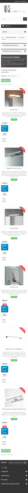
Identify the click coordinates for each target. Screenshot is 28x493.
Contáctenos (17, 1)
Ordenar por (4, 75)
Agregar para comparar (4, 140)
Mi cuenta (4, 480)
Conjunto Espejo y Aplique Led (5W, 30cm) (14, 409)
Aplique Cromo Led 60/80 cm (14, 349)
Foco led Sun (14, 109)
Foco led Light (14, 228)
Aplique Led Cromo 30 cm (14, 168)
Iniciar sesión (23, 1)
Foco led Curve (14, 287)
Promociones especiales (12, 51)
